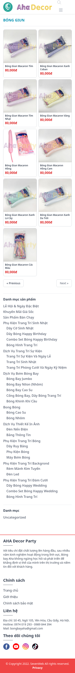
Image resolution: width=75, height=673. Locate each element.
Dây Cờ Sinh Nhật (20, 328)
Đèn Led (12, 474)
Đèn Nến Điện (17, 429)
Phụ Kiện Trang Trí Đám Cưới (25, 480)
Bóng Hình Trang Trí (21, 345)
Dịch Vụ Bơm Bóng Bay (21, 373)
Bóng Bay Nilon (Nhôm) (24, 384)
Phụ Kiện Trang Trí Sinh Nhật (25, 323)
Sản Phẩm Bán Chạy (18, 317)
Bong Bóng (11, 407)
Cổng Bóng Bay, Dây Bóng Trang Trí (33, 395)
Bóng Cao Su (16, 412)
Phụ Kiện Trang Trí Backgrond (26, 463)
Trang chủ (10, 590)
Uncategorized (14, 517)
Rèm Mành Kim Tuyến (23, 468)
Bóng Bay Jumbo (19, 379)
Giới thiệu (10, 597)
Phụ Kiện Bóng (17, 452)
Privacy (37, 668)
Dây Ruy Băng (17, 446)
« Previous (13, 283)
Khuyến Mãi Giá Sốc (18, 312)
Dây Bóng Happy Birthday (26, 334)
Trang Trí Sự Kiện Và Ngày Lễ (28, 356)
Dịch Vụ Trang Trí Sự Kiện (22, 351)
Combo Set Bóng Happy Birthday (31, 339)
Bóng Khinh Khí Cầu (21, 401)
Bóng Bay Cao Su (19, 390)
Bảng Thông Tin (18, 435)
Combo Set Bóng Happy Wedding (32, 491)
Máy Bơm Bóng (18, 457)
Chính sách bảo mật (18, 603)
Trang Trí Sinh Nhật (21, 362)
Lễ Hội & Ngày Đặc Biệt (21, 306)
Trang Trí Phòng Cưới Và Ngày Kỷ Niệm (36, 367)
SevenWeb (37, 664)
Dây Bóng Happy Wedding (26, 485)
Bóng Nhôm (15, 418)
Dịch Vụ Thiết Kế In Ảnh (21, 424)
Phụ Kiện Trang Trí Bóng (21, 441)
